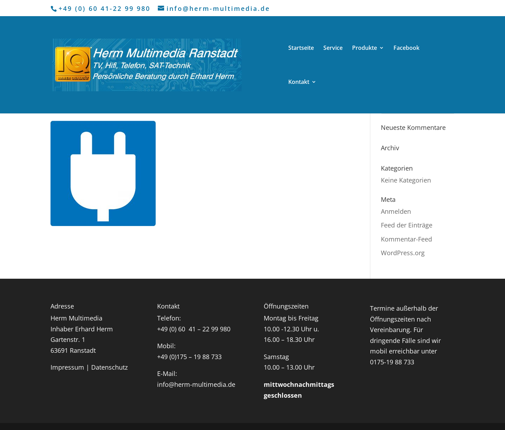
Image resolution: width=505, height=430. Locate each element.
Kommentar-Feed (406, 239)
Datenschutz (109, 367)
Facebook (406, 48)
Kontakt (298, 82)
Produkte (364, 48)
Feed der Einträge (406, 225)
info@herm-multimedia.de (196, 384)
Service (333, 48)
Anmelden (396, 211)
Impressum (67, 367)
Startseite (301, 48)
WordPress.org (403, 253)
